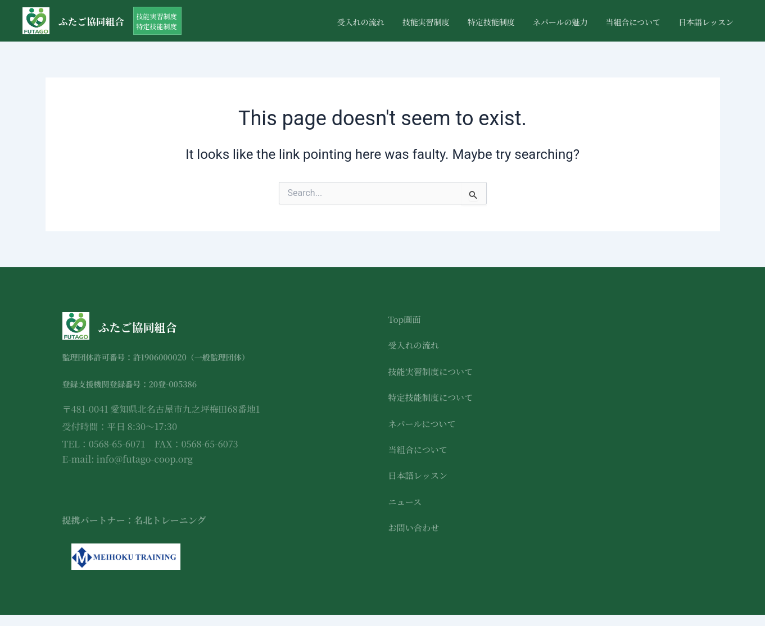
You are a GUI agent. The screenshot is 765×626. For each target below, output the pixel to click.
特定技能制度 (491, 22)
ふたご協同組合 (93, 20)
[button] (162, 21)
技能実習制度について (433, 371)
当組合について (632, 22)
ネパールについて (424, 423)
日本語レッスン (706, 22)
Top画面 (405, 319)
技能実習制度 (426, 22)
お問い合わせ (415, 527)
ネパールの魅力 (560, 22)
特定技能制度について (433, 397)
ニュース (406, 501)
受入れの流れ (360, 22)
